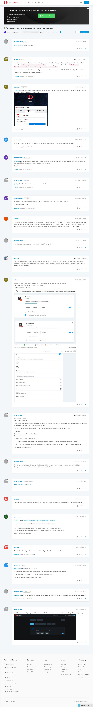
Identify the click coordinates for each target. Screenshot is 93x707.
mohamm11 (17, 87)
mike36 (16, 280)
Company (82, 660)
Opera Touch (8, 689)
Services (30, 660)
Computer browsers (9, 664)
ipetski (16, 565)
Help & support (48, 664)
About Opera (82, 664)
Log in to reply (84, 32)
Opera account (31, 667)
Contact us (81, 677)
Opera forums (48, 669)
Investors (81, 672)
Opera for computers (12, 32)
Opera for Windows (10, 667)
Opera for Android (10, 684)
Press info (81, 667)
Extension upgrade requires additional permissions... (39, 520)
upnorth (16, 258)
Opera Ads (30, 672)
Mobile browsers (8, 681)
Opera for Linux (9, 672)
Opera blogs (47, 667)
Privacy (63, 667)
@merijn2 (17, 90)
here (29, 484)
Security (63, 664)
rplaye (16, 59)
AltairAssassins (18, 157)
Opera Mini (8, 686)
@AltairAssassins (28, 481)
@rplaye (26, 41)
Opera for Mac (9, 670)
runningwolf (17, 140)
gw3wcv (16, 517)
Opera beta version (10, 675)
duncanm (16, 499)
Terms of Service (66, 674)
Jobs (79, 669)
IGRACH (16, 219)
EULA (62, 672)
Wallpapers (30, 669)
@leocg (26, 157)
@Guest (21, 59)
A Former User (18, 41)
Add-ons (29, 664)
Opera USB (8, 677)
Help (45, 660)
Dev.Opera (47, 672)
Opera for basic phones (12, 691)
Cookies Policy (65, 669)
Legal (63, 660)
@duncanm (22, 565)
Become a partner (83, 674)
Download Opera (47, 16)
